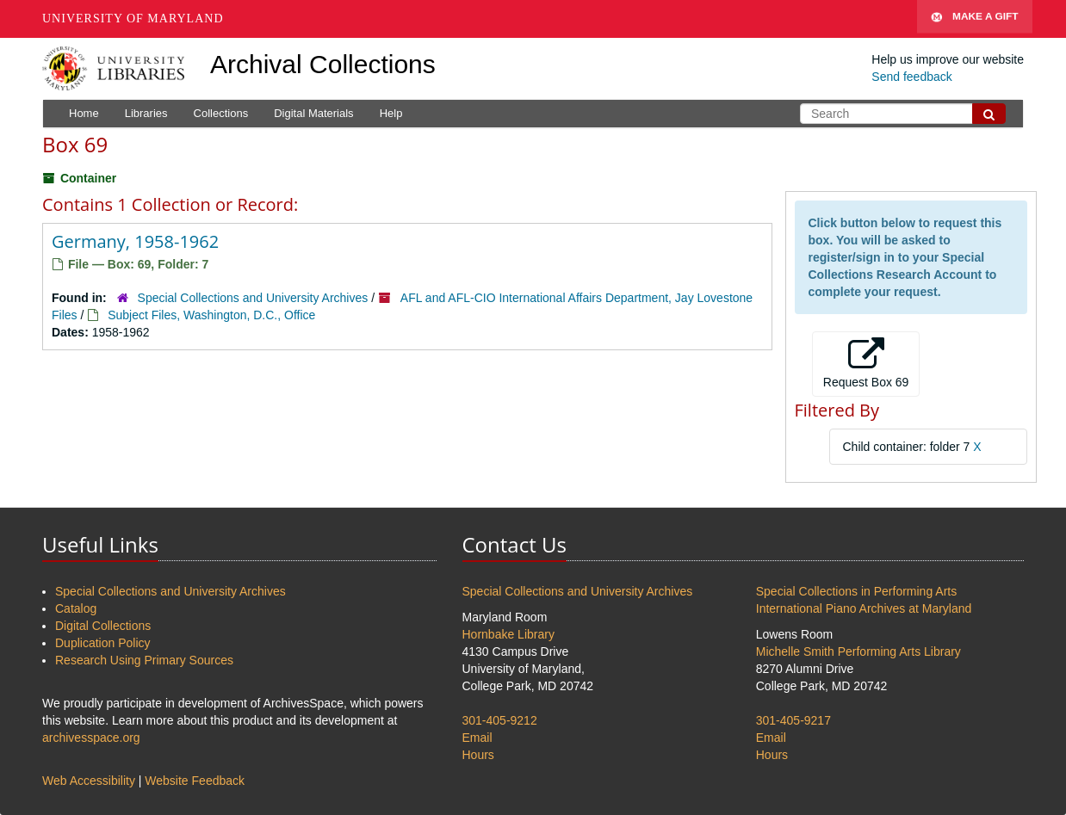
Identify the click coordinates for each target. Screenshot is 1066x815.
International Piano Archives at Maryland (864, 608)
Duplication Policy (103, 643)
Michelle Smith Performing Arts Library (858, 651)
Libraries (146, 113)
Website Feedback (195, 780)
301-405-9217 (793, 720)
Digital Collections (103, 626)
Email (477, 737)
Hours (478, 755)
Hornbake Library (508, 634)
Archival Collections (323, 64)
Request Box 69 (866, 363)
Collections (221, 113)
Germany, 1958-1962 (135, 241)
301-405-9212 (499, 720)
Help (391, 113)
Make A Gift (975, 19)
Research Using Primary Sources (144, 660)
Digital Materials (313, 113)
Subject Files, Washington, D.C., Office (211, 315)
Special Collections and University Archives (253, 298)
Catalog (75, 608)
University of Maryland (133, 18)
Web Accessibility (88, 780)
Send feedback (911, 76)
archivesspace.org (91, 737)
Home (84, 113)
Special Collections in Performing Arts (856, 591)
